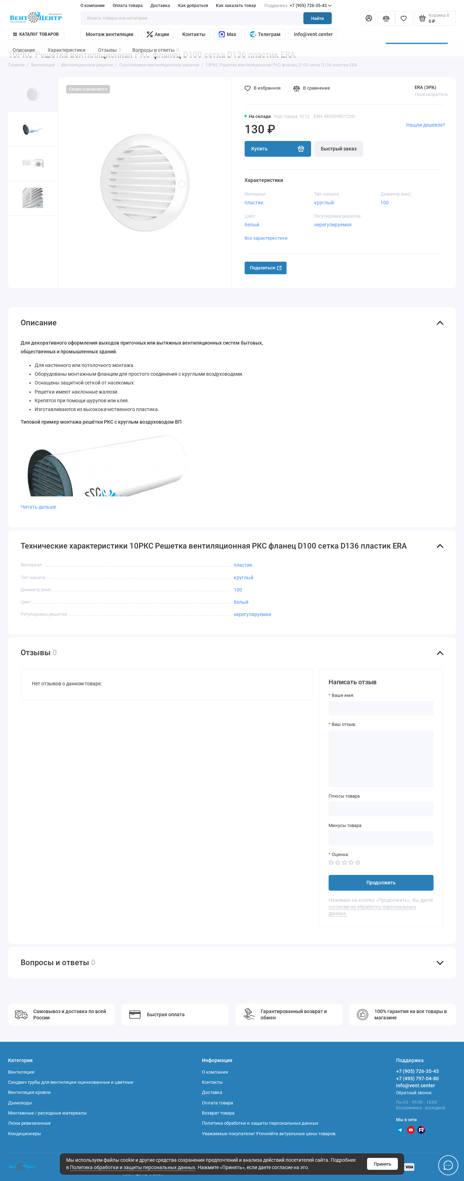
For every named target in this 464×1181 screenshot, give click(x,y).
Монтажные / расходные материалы (47, 1113)
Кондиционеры (24, 1133)
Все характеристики (266, 238)
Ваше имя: (343, 695)
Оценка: (340, 854)
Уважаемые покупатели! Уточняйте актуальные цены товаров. (269, 1133)
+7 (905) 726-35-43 (298, 5)
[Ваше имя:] (381, 708)
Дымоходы (20, 1102)
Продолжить (381, 883)
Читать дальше (38, 507)
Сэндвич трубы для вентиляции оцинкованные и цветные (70, 1082)
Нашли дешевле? (425, 125)
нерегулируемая (333, 224)
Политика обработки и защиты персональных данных (132, 1168)
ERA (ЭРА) (425, 87)
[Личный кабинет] (369, 18)
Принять (382, 1164)
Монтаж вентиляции (109, 34)
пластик (254, 202)
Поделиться (266, 267)
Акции (158, 34)
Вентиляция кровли (29, 1092)
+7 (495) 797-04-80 (417, 1078)
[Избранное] (404, 18)
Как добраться (193, 5)
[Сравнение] (386, 18)
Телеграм (265, 34)
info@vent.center (313, 34)
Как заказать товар (236, 5)
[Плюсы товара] (381, 809)
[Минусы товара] (381, 838)
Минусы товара (345, 825)
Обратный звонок (413, 1092)
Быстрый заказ (339, 149)
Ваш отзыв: (344, 724)
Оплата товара (128, 5)
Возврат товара (218, 1113)
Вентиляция (21, 1072)
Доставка (160, 5)
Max (227, 34)
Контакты (193, 34)
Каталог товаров (36, 34)
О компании (92, 5)
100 (384, 202)
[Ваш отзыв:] (381, 758)
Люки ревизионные (29, 1123)
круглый (324, 202)
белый (252, 224)
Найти (317, 18)
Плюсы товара (344, 796)
